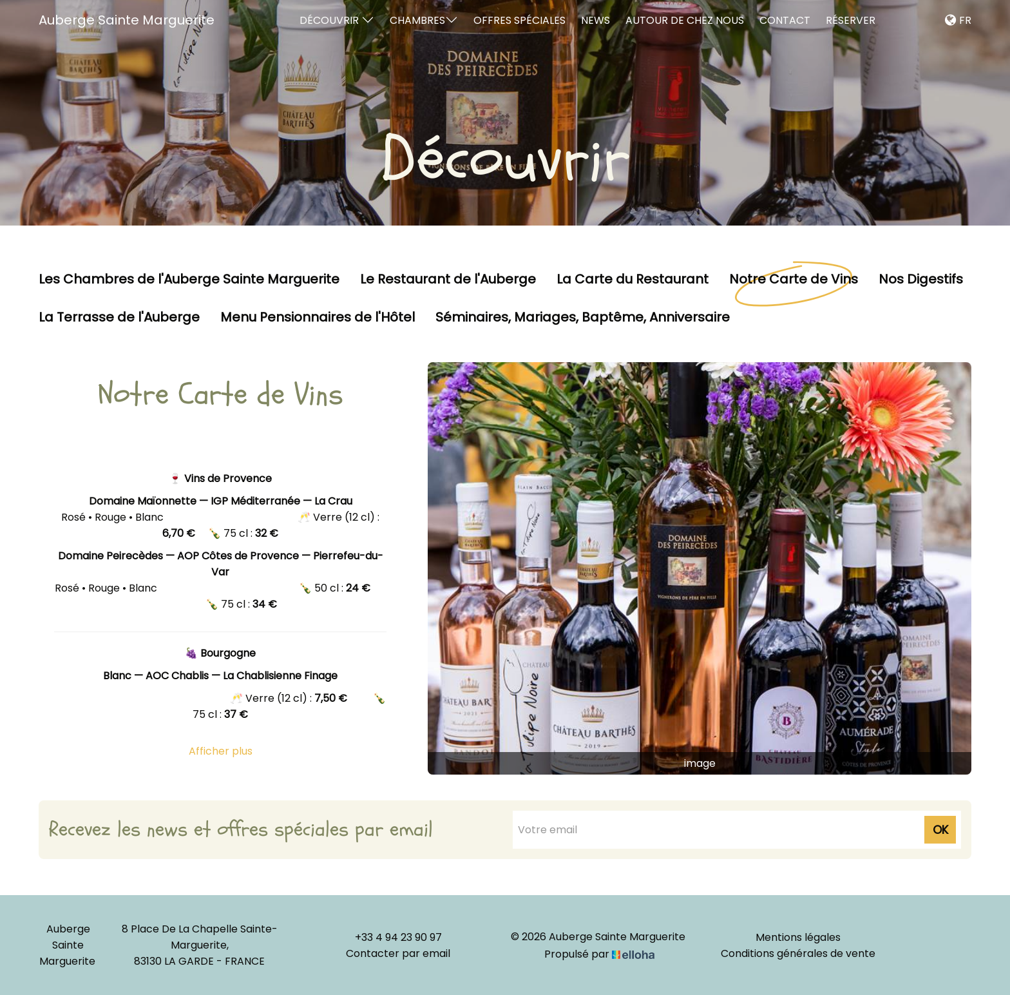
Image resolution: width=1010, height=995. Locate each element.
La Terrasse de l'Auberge (119, 318)
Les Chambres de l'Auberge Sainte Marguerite (189, 280)
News (595, 20)
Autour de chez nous (684, 20)
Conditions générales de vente (798, 953)
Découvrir (337, 20)
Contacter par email (398, 953)
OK (940, 830)
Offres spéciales (519, 20)
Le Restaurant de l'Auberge (448, 280)
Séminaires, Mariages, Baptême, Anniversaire (582, 318)
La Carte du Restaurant (633, 280)
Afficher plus (220, 751)
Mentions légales (798, 937)
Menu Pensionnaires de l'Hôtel (317, 318)
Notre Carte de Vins (793, 280)
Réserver (850, 20)
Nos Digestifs (921, 280)
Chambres (424, 20)
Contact (784, 20)
